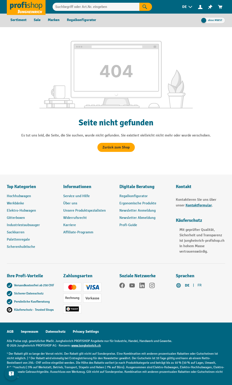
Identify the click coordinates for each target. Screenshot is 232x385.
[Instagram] (152, 286)
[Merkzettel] (210, 6)
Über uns (70, 203)
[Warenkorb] (220, 6)
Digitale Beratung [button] (137, 186)
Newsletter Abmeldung (137, 218)
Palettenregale (18, 239)
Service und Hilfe (76, 196)
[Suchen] (145, 7)
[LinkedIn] (142, 286)
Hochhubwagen (19, 196)
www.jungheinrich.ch (86, 345)
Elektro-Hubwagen (21, 210)
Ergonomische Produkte (137, 203)
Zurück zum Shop (116, 147)
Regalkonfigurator (133, 196)
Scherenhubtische (21, 247)
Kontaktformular (199, 205)
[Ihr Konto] (200, 6)
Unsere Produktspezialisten (84, 210)
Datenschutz (55, 331)
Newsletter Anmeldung (137, 210)
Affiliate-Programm (78, 232)
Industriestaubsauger (23, 225)
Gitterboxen (16, 218)
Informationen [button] (77, 186)
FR (200, 285)
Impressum (29, 331)
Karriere (69, 225)
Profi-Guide (128, 225)
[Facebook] (122, 286)
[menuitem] (187, 6)
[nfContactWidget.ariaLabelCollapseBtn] (11, 373)
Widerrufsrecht (75, 218)
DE (187, 285)
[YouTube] (132, 286)
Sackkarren (15, 232)
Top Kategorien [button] (21, 186)
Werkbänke (15, 203)
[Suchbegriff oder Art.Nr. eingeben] (96, 7)
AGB (10, 331)
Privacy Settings (86, 331)
